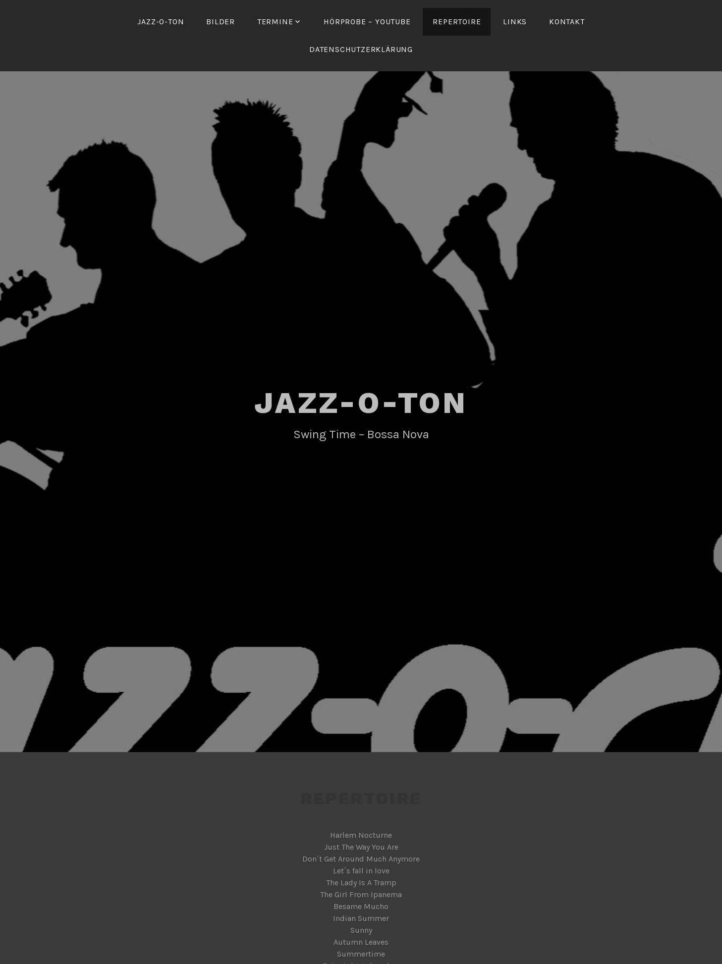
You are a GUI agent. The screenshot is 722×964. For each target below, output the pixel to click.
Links (515, 21)
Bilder (220, 21)
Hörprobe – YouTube (367, 21)
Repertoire (457, 21)
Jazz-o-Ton (160, 21)
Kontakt (567, 21)
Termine (275, 21)
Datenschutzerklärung (361, 49)
